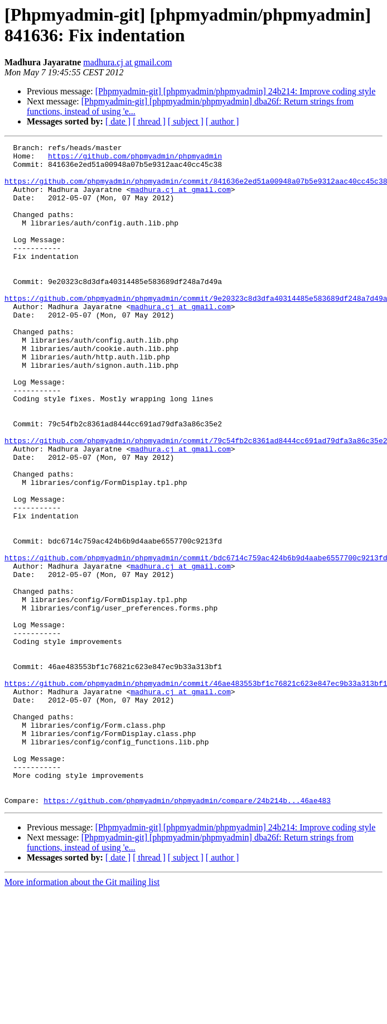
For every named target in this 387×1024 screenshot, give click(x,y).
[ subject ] (186, 121)
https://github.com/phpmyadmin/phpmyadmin (135, 159)
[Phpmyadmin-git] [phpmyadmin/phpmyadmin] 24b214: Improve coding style (235, 91)
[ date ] (117, 121)
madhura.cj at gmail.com (127, 62)
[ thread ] (149, 121)
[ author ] (222, 121)
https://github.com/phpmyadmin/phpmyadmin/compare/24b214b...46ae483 (187, 932)
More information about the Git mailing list (81, 1014)
